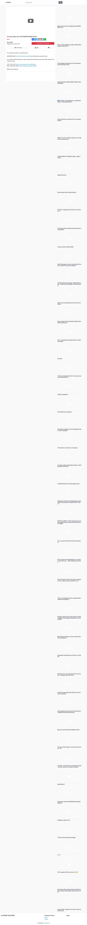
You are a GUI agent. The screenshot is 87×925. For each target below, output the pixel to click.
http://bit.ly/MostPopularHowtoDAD (28, 66)
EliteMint (8, 2)
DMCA (46, 917)
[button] (60, 2)
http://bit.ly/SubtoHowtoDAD (23, 56)
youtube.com (47, 923)
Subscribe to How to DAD (43, 43)
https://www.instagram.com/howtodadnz (26, 64)
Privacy (46, 919)
